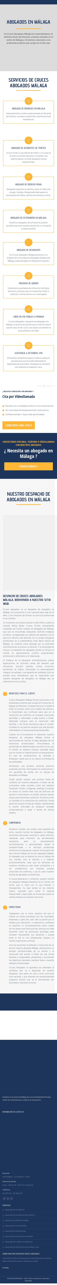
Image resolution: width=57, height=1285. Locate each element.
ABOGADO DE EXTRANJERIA (16, 1226)
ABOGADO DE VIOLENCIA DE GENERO (19, 1237)
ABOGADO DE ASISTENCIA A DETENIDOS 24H (22, 1247)
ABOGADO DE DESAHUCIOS (15, 1231)
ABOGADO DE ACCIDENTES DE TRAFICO (20, 1215)
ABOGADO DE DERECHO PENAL (17, 1221)
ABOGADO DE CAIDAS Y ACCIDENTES (19, 1242)
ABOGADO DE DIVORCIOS (14, 1210)
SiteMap (5, 1268)
